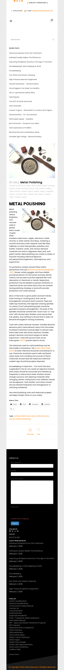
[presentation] (27, 512)
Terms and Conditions (18, 647)
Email (13, 470)
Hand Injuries (14, 97)
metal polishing (23, 419)
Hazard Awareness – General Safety (24, 84)
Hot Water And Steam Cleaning (22, 75)
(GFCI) (23, 340)
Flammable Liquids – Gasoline (21, 119)
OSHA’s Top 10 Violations (19, 637)
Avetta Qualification (17, 601)
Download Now (15, 613)
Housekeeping (15, 70)
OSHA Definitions (16, 632)
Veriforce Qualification (18, 603)
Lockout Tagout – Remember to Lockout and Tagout (30, 110)
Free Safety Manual (17, 620)
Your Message (17, 479)
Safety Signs (14, 640)
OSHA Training (48, 185)
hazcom (45, 416)
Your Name (16, 462)
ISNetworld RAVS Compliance (21, 627)
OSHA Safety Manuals (29, 667)
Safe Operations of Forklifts (20, 128)
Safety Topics (39, 191)
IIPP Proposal (14, 625)
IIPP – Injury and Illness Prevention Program (27, 623)
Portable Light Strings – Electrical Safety (25, 136)
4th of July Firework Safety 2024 (22, 92)
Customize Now (15, 611)
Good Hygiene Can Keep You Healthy (24, 88)
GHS (39, 416)
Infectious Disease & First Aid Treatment (25, 53)
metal (12, 419)
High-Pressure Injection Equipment (23, 79)
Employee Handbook (17, 615)
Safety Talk (33, 188)
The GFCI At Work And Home (20, 101)
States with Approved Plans (21, 644)
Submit (15, 523)
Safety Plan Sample (17, 642)
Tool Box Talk (20, 194)
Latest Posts (14, 654)
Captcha (15, 507)
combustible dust (22, 416)
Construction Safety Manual (21, 606)
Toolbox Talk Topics (35, 194)
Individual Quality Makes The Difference (25, 57)
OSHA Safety (36, 185)
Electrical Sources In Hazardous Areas (24, 132)
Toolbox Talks (15, 649)
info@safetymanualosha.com (42, 11)
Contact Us (14, 608)
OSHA (28, 185)
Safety (12, 188)
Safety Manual (21, 188)
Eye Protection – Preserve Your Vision (24, 123)
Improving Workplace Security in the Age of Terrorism (30, 62)
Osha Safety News (17, 635)
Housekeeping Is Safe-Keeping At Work (25, 66)
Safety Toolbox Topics (23, 191)
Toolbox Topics (20, 197)
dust (34, 416)
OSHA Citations (15, 630)
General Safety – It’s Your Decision (23, 114)
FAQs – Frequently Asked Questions (24, 618)
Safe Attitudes (15, 106)
